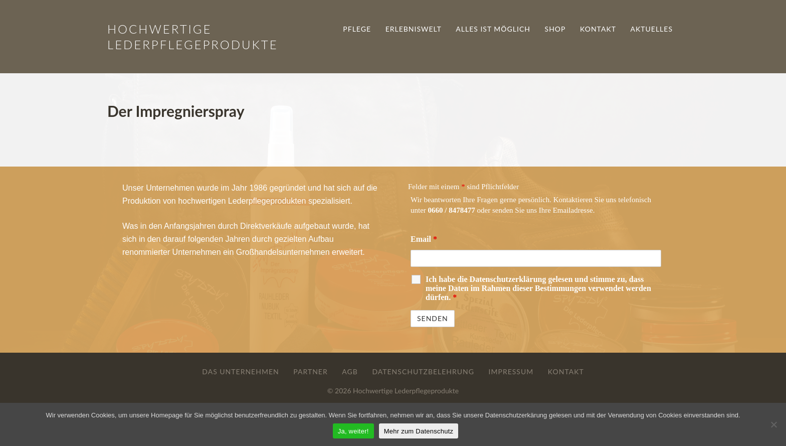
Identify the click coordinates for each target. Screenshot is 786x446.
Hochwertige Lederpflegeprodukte (406, 390)
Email (424, 239)
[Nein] (773, 424)
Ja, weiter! (353, 431)
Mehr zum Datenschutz (419, 431)
